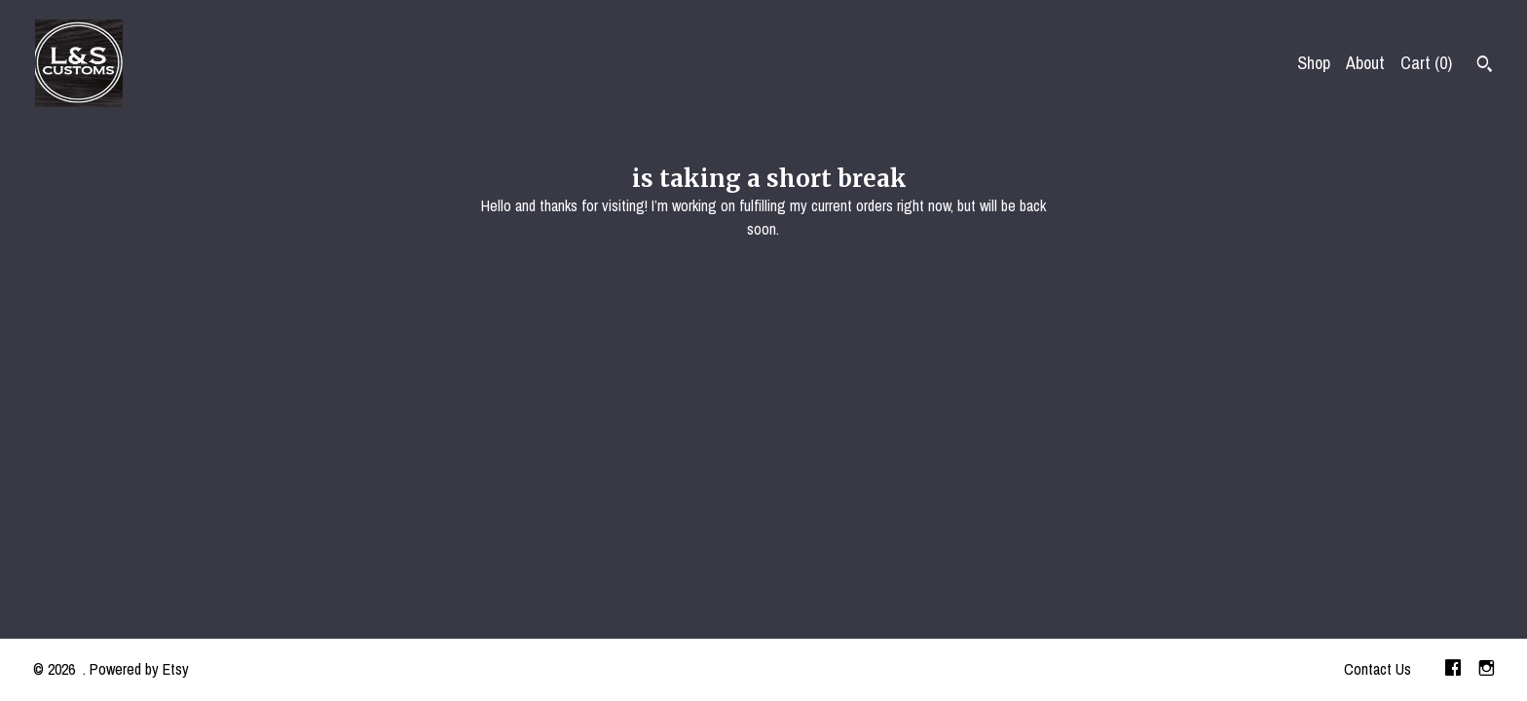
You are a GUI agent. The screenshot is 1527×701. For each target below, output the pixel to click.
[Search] (1484, 66)
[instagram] (1486, 670)
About (1365, 63)
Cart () (1426, 63)
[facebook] (1453, 670)
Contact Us (1377, 669)
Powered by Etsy (139, 669)
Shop (1313, 63)
